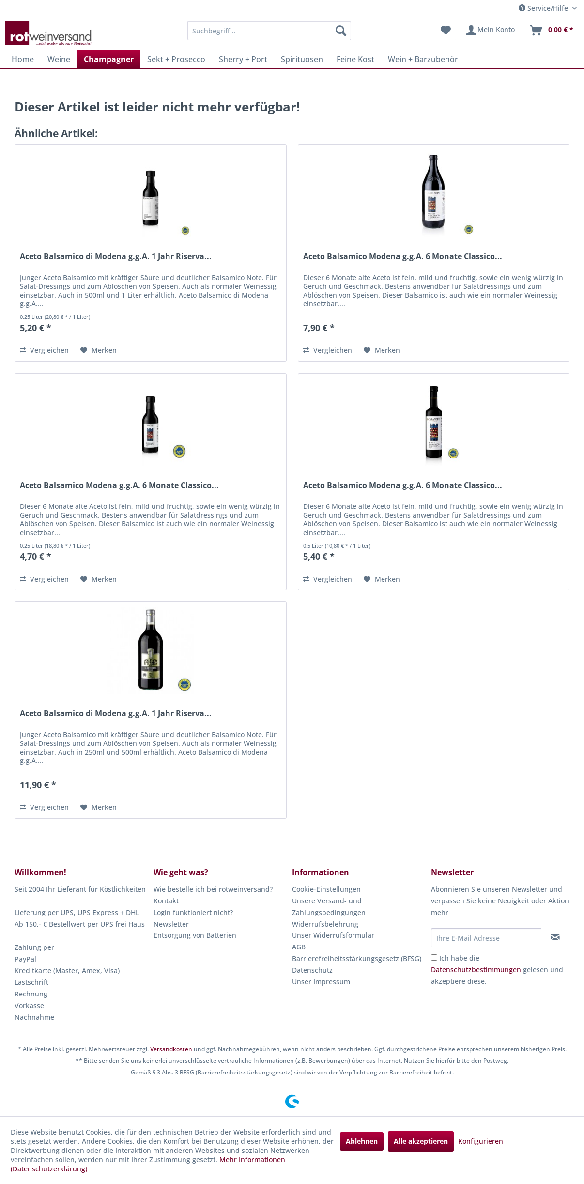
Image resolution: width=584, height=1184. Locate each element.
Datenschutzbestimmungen (476, 969)
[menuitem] (269, 30)
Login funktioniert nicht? (193, 912)
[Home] (23, 59)
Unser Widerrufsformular (333, 935)
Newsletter (171, 924)
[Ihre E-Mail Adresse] (486, 937)
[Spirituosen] (302, 59)
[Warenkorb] (551, 30)
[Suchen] (341, 30)
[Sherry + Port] (243, 59)
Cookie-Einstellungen (326, 889)
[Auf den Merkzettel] (98, 350)
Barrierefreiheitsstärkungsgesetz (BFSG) (356, 958)
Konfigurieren (480, 1141)
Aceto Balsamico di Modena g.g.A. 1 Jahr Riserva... (116, 257)
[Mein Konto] (490, 30)
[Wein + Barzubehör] (423, 59)
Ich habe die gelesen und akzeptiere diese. (497, 969)
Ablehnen (362, 1141)
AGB (299, 946)
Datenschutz (312, 970)
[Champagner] (108, 59)
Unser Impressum (321, 981)
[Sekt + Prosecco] (176, 59)
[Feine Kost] (355, 59)
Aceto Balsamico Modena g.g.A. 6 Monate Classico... (402, 257)
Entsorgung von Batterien (195, 935)
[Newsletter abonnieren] (555, 937)
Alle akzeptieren (421, 1141)
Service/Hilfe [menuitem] (544, 8)
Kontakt (166, 900)
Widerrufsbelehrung (325, 924)
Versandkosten (171, 1049)
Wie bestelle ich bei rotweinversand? (213, 889)
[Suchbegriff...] (269, 30)
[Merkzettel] (446, 30)
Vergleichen (44, 350)
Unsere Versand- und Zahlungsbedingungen (329, 906)
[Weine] (59, 59)
